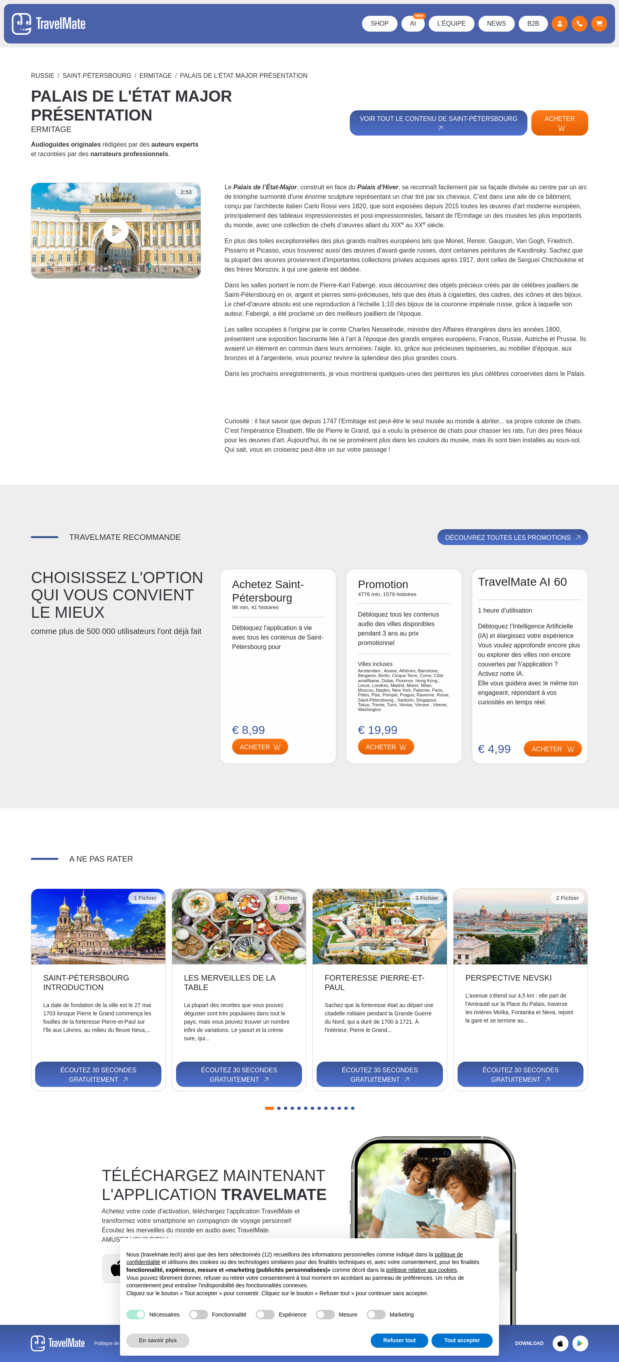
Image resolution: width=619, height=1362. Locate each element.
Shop (379, 23)
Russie (42, 75)
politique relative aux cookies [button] (421, 1270)
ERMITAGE (155, 75)
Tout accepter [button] (462, 1340)
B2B (533, 23)
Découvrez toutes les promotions (513, 537)
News (496, 23)
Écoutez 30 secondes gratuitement (98, 1075)
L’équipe (451, 23)
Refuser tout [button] (399, 1340)
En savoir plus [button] (158, 1340)
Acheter (560, 123)
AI (417, 21)
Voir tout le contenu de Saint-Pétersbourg (438, 123)
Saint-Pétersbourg (96, 75)
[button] (269, 1108)
